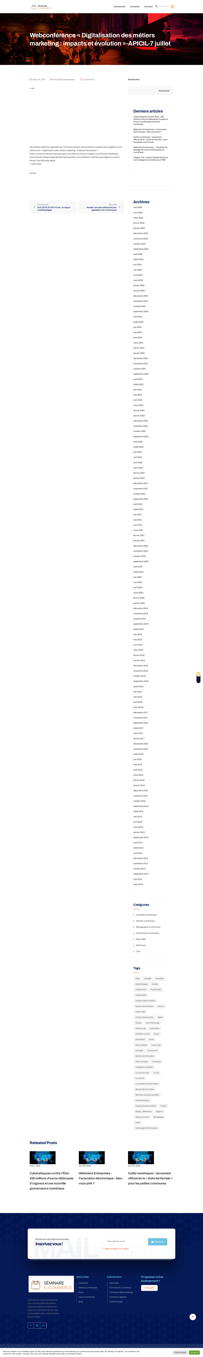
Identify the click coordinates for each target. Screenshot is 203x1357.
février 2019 (138, 655)
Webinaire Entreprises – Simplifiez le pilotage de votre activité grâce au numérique (150, 149)
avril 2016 (137, 770)
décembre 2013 (140, 858)
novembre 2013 (140, 863)
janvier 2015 (139, 832)
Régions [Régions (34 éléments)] (159, 1111)
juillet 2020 (138, 572)
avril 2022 (137, 462)
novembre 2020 (140, 551)
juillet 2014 (138, 848)
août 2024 (138, 317)
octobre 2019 (139, 619)
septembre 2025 (140, 249)
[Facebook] (31, 1324)
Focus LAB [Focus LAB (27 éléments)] (156, 1045)
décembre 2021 (140, 483)
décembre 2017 (140, 712)
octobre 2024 (139, 306)
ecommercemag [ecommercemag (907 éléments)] (152, 1023)
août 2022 (138, 442)
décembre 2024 (140, 296)
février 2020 (138, 598)
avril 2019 (137, 645)
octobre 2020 (139, 556)
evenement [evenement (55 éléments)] (140, 1039)
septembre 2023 (140, 374)
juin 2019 (137, 634)
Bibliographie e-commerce (148, 927)
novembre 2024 (140, 301)
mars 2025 (138, 280)
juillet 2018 (138, 686)
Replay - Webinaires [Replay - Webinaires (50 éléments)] (144, 1111)
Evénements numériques (147, 933)
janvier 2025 (139, 290)
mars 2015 (138, 827)
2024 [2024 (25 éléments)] (138, 979)
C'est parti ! (149, 1287)
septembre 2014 (140, 837)
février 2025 (138, 285)
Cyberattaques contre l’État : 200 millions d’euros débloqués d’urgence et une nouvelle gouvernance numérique (150, 120)
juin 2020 (137, 577)
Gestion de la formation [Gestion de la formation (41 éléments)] (145, 1056)
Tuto (138, 951)
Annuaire (148, 6)
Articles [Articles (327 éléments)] (155, 984)
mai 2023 (137, 395)
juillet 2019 (138, 629)
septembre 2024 (140, 311)
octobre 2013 (139, 869)
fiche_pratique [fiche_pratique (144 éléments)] (141, 1045)
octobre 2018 (139, 676)
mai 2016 (137, 764)
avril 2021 (137, 525)
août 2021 (138, 504)
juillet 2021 (138, 509)
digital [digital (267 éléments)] (160, 1017)
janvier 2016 (139, 785)
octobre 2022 (139, 431)
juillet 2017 (138, 728)
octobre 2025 (139, 244)
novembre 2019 (140, 613)
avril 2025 (137, 275)
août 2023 (138, 379)
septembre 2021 (140, 499)
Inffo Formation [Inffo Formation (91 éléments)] (142, 1062)
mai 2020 (137, 582)
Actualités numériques (64, 79)
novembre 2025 (140, 239)
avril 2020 (137, 587)
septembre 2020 (140, 561)
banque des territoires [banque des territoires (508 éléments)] (144, 1006)
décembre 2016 (140, 744)
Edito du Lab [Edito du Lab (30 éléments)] (141, 1028)
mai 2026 (137, 207)
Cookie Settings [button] (180, 1352)
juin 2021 (137, 514)
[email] (125, 1241)
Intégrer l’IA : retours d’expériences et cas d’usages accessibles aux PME (150, 158)
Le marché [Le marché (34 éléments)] (140, 1078)
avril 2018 (137, 702)
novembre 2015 (140, 796)
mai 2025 (137, 270)
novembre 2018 (140, 671)
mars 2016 (138, 775)
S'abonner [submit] (157, 1241)
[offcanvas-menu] (172, 6)
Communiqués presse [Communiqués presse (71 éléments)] (144, 1017)
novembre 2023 (140, 363)
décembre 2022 (140, 421)
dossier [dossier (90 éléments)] (139, 1023)
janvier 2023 (139, 416)
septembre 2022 (140, 436)
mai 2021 (137, 520)
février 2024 (138, 348)
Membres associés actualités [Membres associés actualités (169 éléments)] (147, 1095)
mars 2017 (138, 733)
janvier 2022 (139, 478)
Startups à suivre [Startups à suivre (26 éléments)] (142, 1117)
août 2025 (138, 254)
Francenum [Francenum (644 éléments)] (152, 1051)
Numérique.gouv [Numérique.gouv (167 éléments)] (142, 1100)
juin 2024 (137, 327)
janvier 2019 (139, 660)
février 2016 (138, 780)
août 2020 (138, 567)
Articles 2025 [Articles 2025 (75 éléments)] (141, 995)
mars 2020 (138, 593)
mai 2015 (137, 816)
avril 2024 (137, 337)
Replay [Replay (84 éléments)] (163, 1106)
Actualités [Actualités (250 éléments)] (160, 979)
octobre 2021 (139, 494)
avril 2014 (137, 853)
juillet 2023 (138, 384)
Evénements (122, 6)
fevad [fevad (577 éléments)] (151, 1039)
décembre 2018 (140, 666)
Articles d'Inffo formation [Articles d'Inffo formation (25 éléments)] (145, 1001)
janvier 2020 (139, 603)
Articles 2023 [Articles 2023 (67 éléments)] (141, 990)
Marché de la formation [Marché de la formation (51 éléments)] (145, 1089)
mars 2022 (138, 468)
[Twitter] (38, 1324)
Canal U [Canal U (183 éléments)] (161, 1006)
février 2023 (138, 410)
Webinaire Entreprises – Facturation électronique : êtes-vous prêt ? (150, 130)
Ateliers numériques (145, 921)
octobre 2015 (139, 801)
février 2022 (138, 473)
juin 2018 (137, 692)
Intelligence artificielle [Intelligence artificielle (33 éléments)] (144, 1067)
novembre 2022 (140, 426)
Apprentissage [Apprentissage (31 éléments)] (141, 984)
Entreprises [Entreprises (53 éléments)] (154, 1028)
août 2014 (138, 843)
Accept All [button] (194, 1352)
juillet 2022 (138, 447)
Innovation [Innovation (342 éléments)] (156, 1062)
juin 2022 (137, 452)
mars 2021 (138, 530)
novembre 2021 (140, 488)
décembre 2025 (140, 233)
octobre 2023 (139, 369)
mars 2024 (138, 343)
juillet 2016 (138, 754)
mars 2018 (138, 707)
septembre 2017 (140, 723)
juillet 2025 (138, 259)
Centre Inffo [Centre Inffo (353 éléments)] (140, 1012)
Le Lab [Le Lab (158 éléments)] (156, 1073)
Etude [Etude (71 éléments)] (156, 1034)
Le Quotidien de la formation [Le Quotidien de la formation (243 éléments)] (147, 1084)
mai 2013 (137, 879)
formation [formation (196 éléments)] (139, 1051)
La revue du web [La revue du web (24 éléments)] (142, 1073)
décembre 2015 (140, 790)
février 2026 (138, 223)
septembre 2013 (140, 874)
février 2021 (138, 535)
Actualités (136, 6)
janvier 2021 (139, 540)
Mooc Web (141, 939)
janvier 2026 (139, 228)
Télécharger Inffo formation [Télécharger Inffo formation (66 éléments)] (146, 1128)
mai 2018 (137, 697)
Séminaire (141, 945)
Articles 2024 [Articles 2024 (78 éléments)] (156, 990)
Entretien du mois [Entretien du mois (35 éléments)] (143, 1034)
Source (33, 178)
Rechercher (134, 79)
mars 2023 (138, 405)
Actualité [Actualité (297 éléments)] (147, 979)
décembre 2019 (140, 608)
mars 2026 (138, 218)
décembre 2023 (140, 358)
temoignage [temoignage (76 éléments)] (158, 1117)
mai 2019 (137, 639)
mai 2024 (137, 332)
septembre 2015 (140, 806)
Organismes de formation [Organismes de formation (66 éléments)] (146, 1106)
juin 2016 (137, 759)
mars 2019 (138, 650)
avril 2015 (137, 822)
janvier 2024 (139, 353)
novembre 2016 (140, 749)
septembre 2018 (140, 681)
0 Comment (88, 79)
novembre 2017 (140, 718)
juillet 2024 (138, 322)
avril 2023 (137, 400)
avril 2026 (137, 212)
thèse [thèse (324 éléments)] (138, 1122)
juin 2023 (137, 389)
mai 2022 (137, 457)
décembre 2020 (140, 546)
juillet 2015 (138, 811)
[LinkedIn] (45, 1324)
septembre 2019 (140, 624)
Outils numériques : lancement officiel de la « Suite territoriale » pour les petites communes (150, 139)
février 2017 (138, 738)
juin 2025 (137, 264)
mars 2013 (138, 884)
